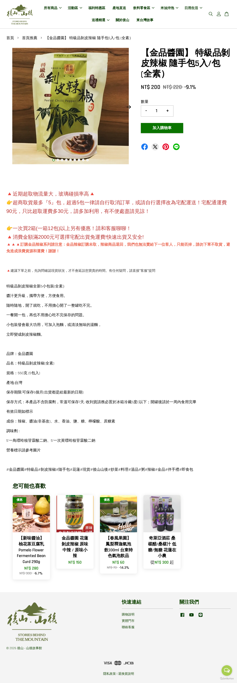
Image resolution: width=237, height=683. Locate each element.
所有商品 (53, 8)
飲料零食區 (143, 8)
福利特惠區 (96, 8)
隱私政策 (109, 674)
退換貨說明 (126, 674)
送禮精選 (100, 20)
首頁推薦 (29, 38)
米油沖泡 (169, 8)
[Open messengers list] (227, 670)
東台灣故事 (144, 20)
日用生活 (193, 8)
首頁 (10, 38)
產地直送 (119, 8)
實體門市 (128, 621)
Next (128, 107)
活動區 (75, 8)
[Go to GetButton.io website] (227, 678)
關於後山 (122, 20)
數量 (144, 101)
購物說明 (128, 615)
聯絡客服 (128, 627)
